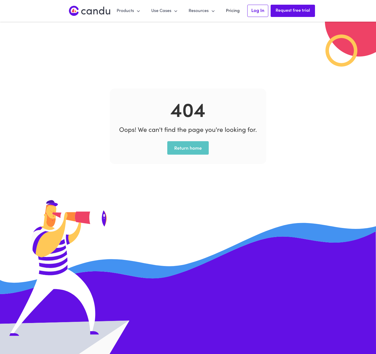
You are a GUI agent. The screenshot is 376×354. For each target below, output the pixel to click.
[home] (90, 10)
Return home (188, 148)
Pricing (233, 10)
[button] (128, 10)
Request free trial (293, 10)
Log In (257, 10)
